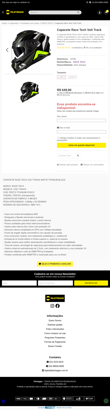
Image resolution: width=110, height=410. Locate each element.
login (15, 2)
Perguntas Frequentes (55, 338)
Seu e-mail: (63, 128)
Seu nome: (62, 116)
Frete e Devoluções (55, 329)
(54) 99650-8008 (100, 2)
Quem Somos (55, 320)
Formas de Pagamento (55, 342)
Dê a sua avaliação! (92, 48)
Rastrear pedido (55, 325)
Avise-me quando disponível (81, 145)
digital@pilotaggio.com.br (55, 370)
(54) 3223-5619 (55, 362)
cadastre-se (25, 2)
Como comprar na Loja (55, 333)
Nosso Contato (55, 346)
